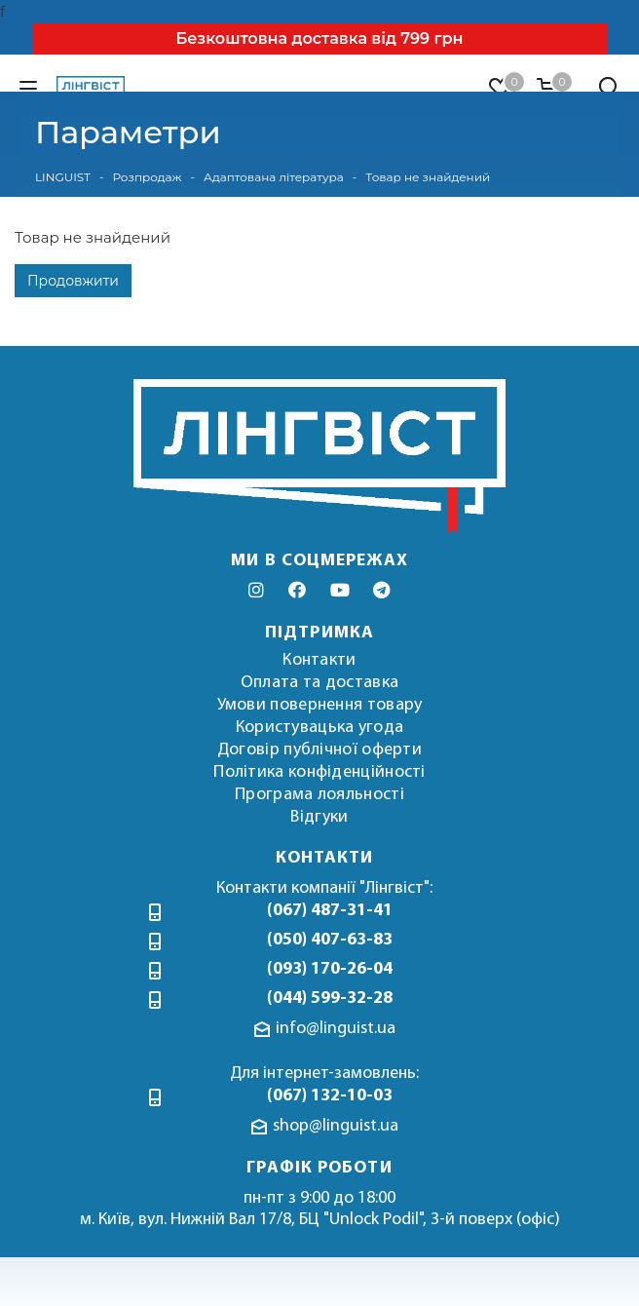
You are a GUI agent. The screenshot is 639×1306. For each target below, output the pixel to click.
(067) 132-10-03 (330, 1096)
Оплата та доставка (319, 682)
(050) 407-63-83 (330, 940)
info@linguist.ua (335, 1028)
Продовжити (73, 280)
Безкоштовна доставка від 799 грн (319, 38)
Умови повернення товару (320, 705)
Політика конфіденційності (319, 772)
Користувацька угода (320, 727)
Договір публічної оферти (319, 750)
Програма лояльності (319, 795)
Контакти (319, 660)
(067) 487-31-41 (330, 911)
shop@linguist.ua (335, 1126)
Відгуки (319, 817)
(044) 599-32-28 (330, 998)
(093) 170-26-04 (330, 969)
